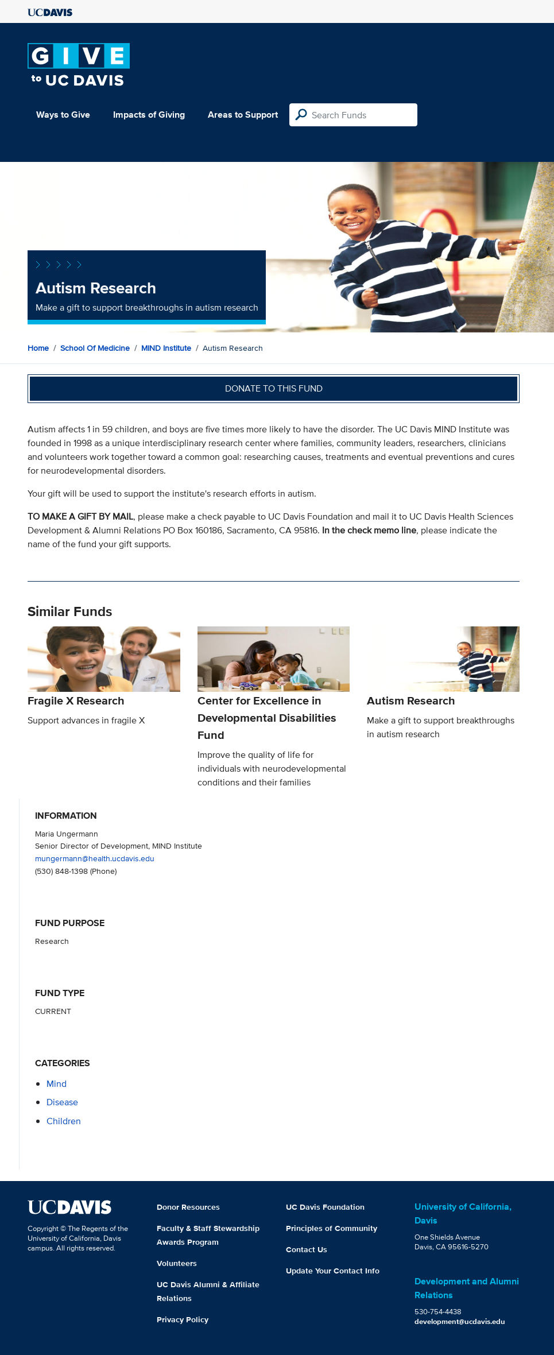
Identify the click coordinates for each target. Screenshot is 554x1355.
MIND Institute (166, 348)
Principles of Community (331, 1228)
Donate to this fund (274, 388)
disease (62, 1102)
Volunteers (177, 1263)
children (64, 1121)
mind (57, 1083)
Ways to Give (63, 114)
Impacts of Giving (149, 114)
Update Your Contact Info (332, 1270)
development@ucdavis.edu (459, 1321)
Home (38, 348)
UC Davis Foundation (325, 1207)
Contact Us (306, 1249)
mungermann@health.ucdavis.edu (94, 858)
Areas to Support (243, 114)
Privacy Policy (182, 1319)
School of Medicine (95, 348)
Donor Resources (188, 1207)
